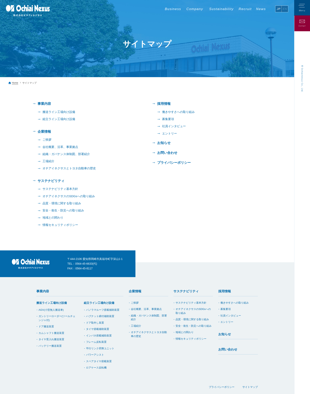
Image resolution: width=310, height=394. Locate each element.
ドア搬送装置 (46, 325)
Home (15, 82)
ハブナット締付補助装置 (100, 315)
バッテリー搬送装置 (50, 345)
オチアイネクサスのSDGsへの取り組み (69, 195)
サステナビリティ (186, 290)
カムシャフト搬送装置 (51, 332)
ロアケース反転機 (96, 366)
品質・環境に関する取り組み (62, 202)
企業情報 (135, 290)
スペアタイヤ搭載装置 (99, 360)
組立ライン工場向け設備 (59, 119)
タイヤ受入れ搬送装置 (51, 338)
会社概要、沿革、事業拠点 (60, 146)
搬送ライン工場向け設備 (59, 112)
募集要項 (168, 119)
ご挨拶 (47, 139)
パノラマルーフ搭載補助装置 (102, 309)
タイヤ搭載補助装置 (97, 328)
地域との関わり (53, 217)
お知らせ (164, 143)
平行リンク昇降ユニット (100, 347)
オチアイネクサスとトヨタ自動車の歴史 (69, 168)
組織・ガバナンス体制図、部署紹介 (66, 153)
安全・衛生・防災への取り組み (63, 209)
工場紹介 (48, 160)
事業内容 (42, 290)
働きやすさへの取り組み (178, 112)
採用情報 (224, 290)
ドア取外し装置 (95, 321)
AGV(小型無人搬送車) (51, 309)
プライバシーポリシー (174, 162)
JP (279, 8)
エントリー (169, 133)
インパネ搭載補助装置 (99, 334)
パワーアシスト (95, 353)
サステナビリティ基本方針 (60, 188)
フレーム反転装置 (96, 341)
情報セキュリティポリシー (60, 224)
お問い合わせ (167, 152)
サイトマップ (250, 386)
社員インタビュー (174, 126)
